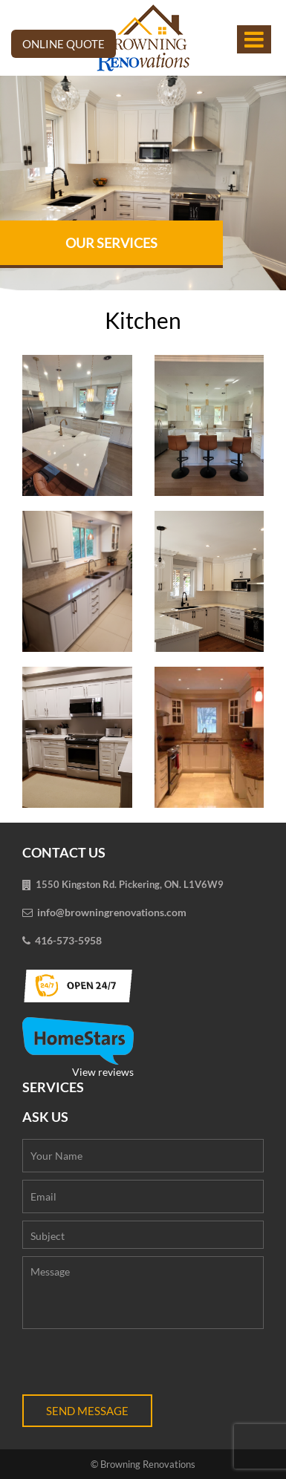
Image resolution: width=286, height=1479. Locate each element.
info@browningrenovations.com (111, 912)
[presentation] (135, 1365)
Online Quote (63, 43)
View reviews (78, 1047)
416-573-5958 (68, 940)
